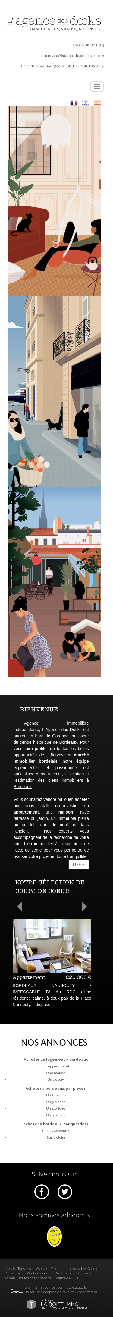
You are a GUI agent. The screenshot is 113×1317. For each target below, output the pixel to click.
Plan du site (14, 1273)
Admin (10, 1278)
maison (65, 812)
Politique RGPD (66, 1278)
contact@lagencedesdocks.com (72, 55)
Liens (86, 1273)
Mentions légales (39, 1273)
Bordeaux (23, 786)
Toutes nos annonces (34, 1278)
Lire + (79, 864)
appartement (26, 812)
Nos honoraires (67, 1273)
